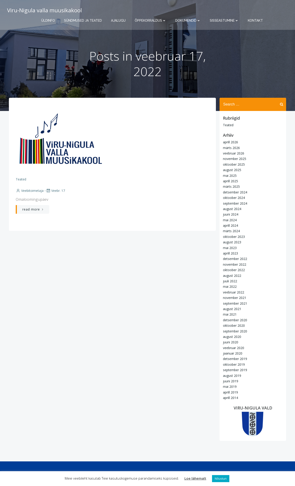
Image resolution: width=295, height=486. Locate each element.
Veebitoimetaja (30, 190)
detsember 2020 (235, 320)
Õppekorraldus (150, 20)
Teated (21, 179)
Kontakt (255, 20)
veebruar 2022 (233, 292)
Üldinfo (48, 20)
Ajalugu (118, 20)
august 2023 (232, 242)
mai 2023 (230, 248)
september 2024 (235, 203)
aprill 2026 (230, 142)
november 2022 (234, 264)
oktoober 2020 (234, 325)
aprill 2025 (230, 181)
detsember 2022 (235, 259)
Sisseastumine (224, 20)
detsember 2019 (235, 359)
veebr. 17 (55, 190)
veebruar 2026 (233, 153)
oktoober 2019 (234, 364)
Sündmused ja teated (83, 20)
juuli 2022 (230, 281)
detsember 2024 (235, 192)
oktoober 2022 (234, 270)
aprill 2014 (230, 398)
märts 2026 (231, 148)
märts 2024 (231, 231)
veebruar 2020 (233, 348)
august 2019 (232, 375)
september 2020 (235, 331)
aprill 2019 (230, 392)
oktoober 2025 (234, 164)
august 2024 (232, 209)
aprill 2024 (230, 225)
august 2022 (232, 275)
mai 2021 (230, 314)
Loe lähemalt (195, 478)
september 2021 (235, 303)
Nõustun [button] (221, 478)
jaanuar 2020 (232, 353)
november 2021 (234, 298)
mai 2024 (230, 220)
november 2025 (234, 159)
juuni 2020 (230, 342)
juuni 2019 (230, 381)
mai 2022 (230, 286)
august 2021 (232, 309)
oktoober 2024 (234, 197)
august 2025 (232, 170)
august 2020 (232, 336)
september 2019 (235, 370)
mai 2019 (230, 386)
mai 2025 (230, 175)
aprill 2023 (230, 253)
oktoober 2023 (234, 236)
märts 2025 (231, 186)
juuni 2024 (230, 214)
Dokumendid (188, 20)
